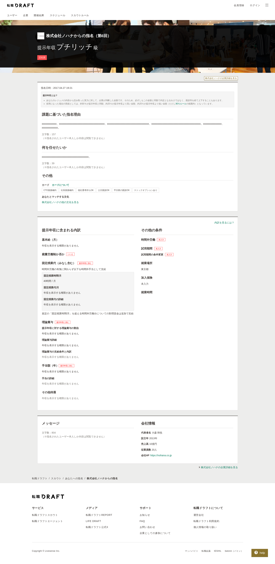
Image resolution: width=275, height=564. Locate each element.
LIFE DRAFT (93, 521)
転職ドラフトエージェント (47, 521)
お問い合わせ (147, 527)
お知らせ (145, 515)
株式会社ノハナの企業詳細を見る (221, 78)
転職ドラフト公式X (97, 527)
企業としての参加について (155, 533)
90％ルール (181, 103)
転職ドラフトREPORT (99, 515)
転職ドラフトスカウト (45, 515)
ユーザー (12, 15)
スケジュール (57, 15)
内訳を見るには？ (224, 222)
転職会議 (206, 551)
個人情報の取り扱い (205, 527)
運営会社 (199, 515)
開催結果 (39, 15)
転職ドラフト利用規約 (206, 521)
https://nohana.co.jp (161, 455)
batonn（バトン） (234, 551)
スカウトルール (80, 15)
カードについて (60, 185)
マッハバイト (191, 551)
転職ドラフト (40, 478)
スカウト (56, 478)
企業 (25, 15)
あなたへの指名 (74, 478)
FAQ (142, 521)
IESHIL (218, 551)
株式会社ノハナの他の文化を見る (60, 202)
